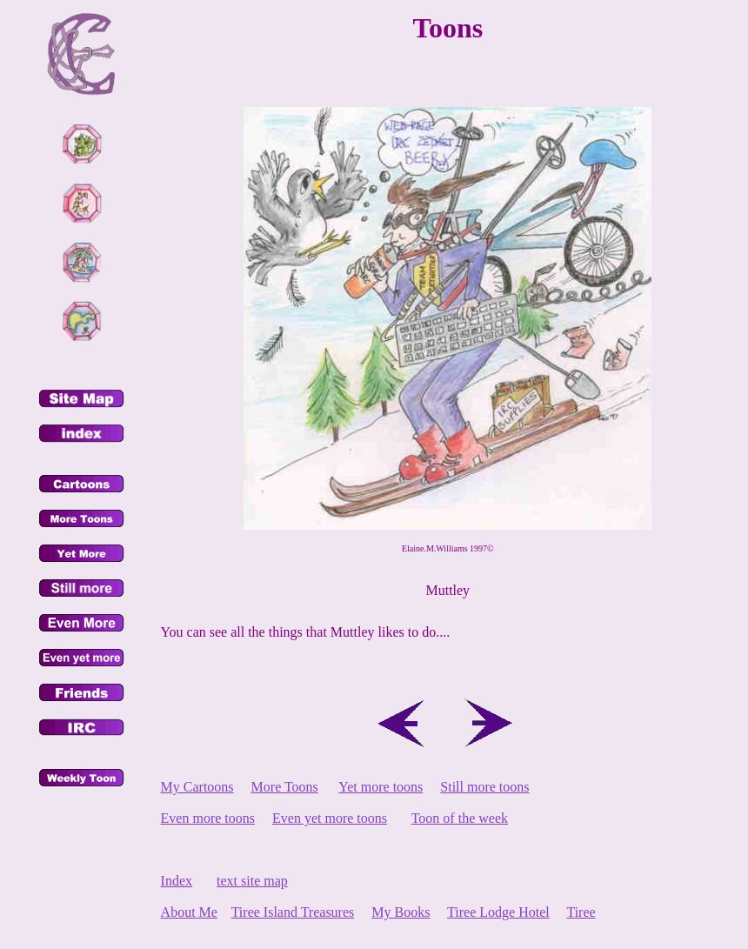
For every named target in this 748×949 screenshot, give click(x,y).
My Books (400, 912)
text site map (252, 880)
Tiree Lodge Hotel (498, 912)
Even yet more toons (329, 818)
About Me (189, 912)
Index (176, 880)
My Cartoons (197, 786)
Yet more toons (380, 786)
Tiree (580, 912)
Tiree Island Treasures (293, 912)
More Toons (284, 786)
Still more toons (484, 786)
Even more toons (208, 818)
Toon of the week (459, 818)
